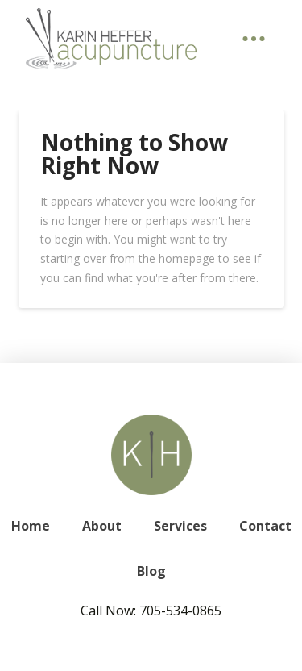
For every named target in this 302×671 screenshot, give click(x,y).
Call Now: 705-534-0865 (151, 610)
